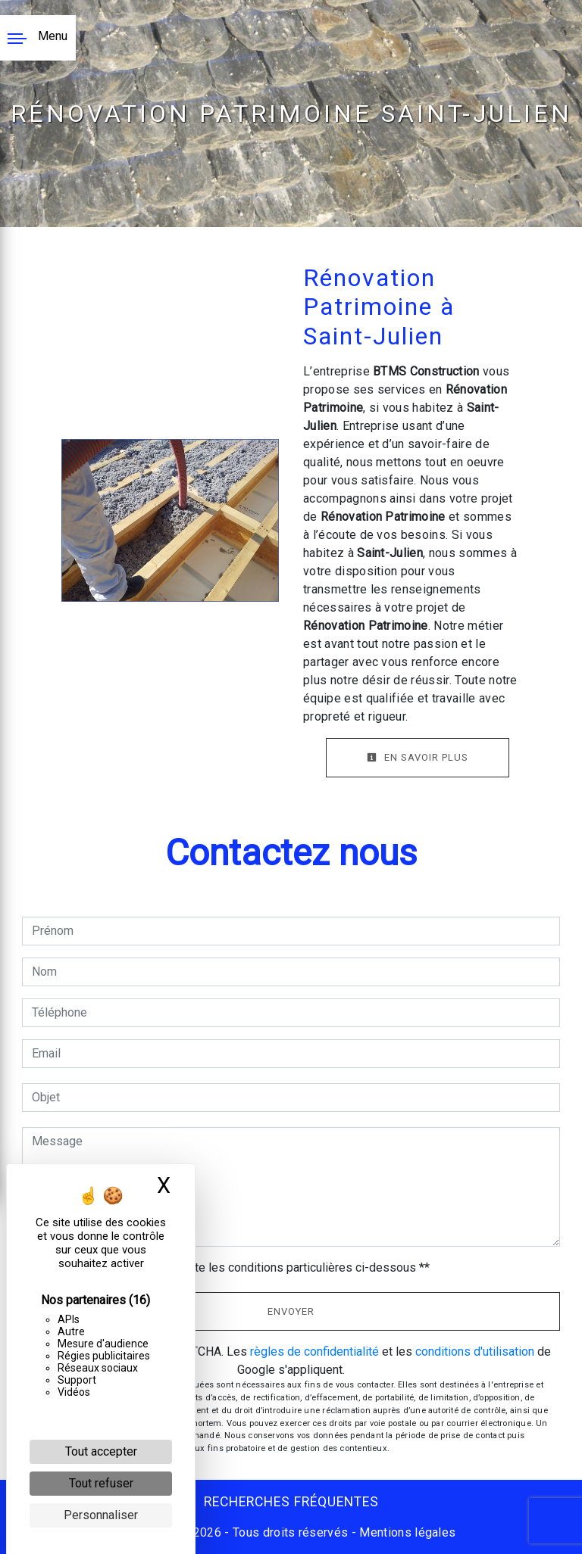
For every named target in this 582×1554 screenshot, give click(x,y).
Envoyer (291, 1311)
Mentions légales (405, 1532)
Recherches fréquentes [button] (291, 1501)
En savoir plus (417, 757)
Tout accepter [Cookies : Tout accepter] (101, 1451)
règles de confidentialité (314, 1351)
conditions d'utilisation (474, 1351)
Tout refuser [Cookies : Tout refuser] (101, 1483)
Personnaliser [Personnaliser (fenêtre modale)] (101, 1515)
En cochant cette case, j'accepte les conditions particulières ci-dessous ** (233, 1267)
